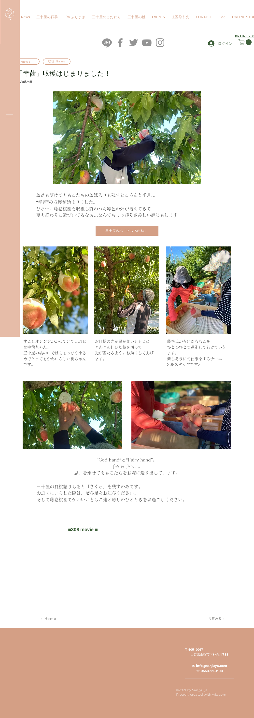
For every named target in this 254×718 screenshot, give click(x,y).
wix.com (219, 694)
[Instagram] (160, 42)
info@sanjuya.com (211, 666)
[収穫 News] (57, 61)
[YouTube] (147, 42)
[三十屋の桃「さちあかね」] (127, 231)
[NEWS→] (217, 619)
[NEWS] (26, 61)
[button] (9, 114)
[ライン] (107, 42)
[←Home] (49, 619)
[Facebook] (120, 42)
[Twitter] (133, 42)
